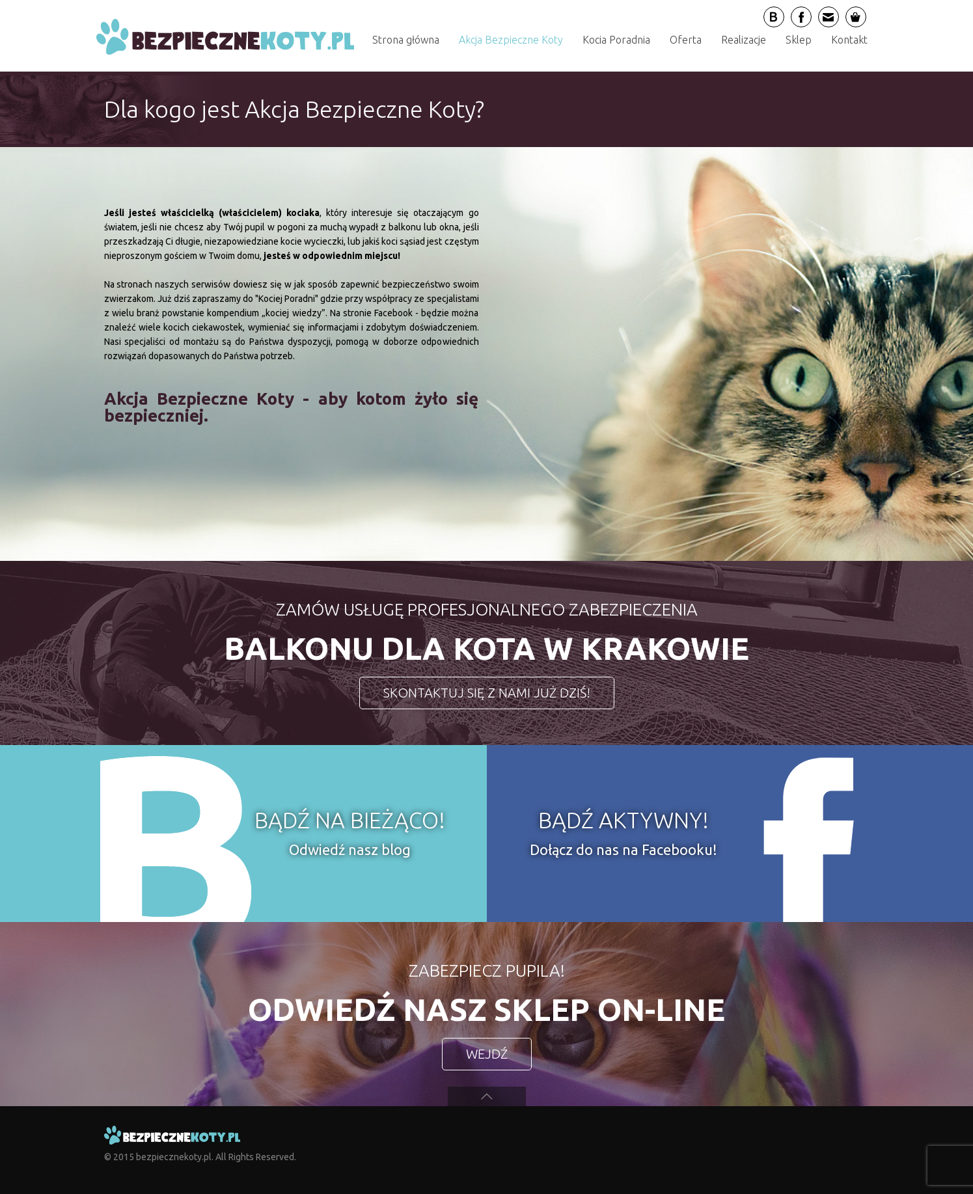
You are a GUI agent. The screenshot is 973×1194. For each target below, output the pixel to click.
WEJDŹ (487, 1053)
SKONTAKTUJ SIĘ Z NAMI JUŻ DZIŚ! (486, 692)
